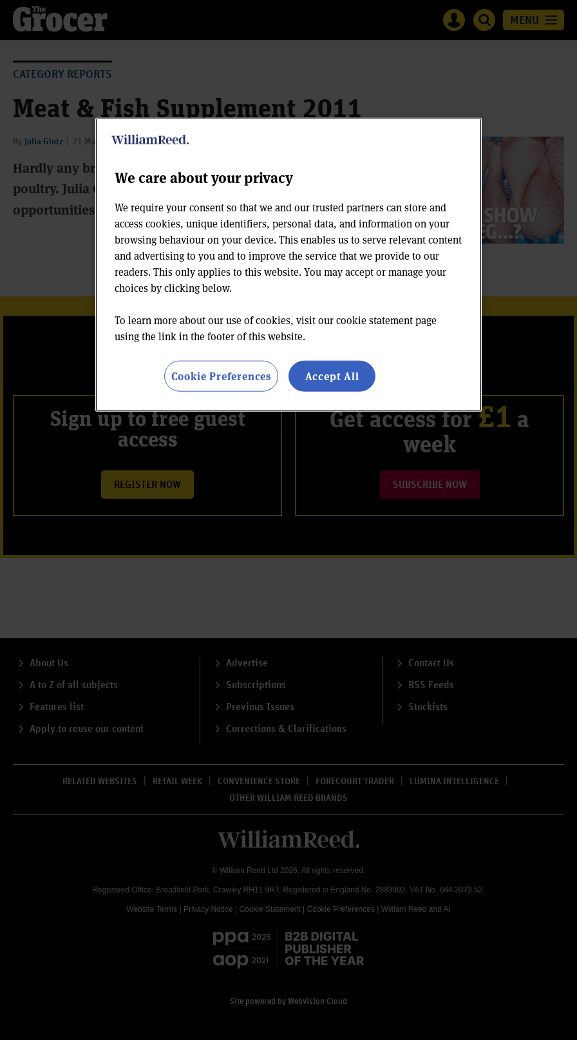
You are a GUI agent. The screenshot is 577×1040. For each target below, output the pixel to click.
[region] (288, 265)
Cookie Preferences (221, 376)
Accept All (332, 376)
